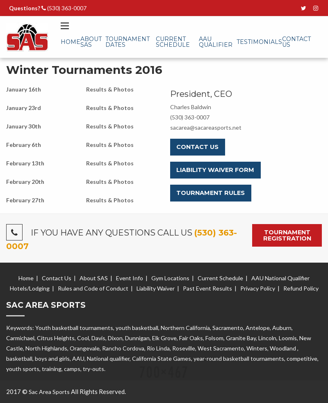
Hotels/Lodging (30, 288)
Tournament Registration (287, 235)
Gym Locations (170, 278)
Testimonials (259, 42)
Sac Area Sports (49, 391)
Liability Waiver (156, 288)
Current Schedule (173, 41)
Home (70, 42)
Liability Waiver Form (215, 170)
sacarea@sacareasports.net (205, 127)
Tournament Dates (127, 41)
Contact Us (296, 41)
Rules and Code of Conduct (93, 288)
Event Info (129, 278)
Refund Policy (301, 288)
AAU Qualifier (215, 41)
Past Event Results (207, 288)
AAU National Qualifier (280, 278)
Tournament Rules (210, 193)
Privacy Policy (257, 288)
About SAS (91, 41)
